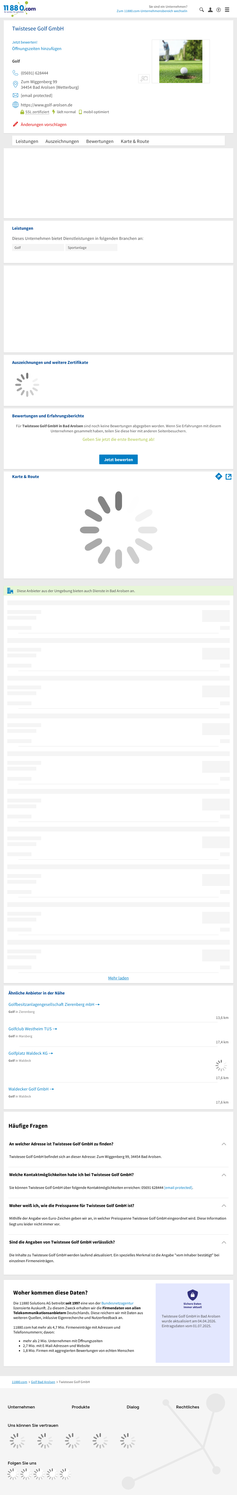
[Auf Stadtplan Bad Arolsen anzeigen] (228, 476)
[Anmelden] (212, 9)
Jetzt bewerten (118, 459)
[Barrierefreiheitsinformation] (220, 9)
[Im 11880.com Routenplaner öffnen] (218, 475)
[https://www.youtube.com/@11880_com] (65, 1474)
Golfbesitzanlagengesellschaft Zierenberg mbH (51, 1004)
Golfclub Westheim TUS (30, 1028)
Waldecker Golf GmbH (28, 1089)
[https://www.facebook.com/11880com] (13, 1474)
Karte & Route (135, 141)
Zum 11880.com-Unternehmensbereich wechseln (152, 11)
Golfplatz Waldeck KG (28, 1053)
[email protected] (178, 1187)
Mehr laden (118, 978)
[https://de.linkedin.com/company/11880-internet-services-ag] (52, 1474)
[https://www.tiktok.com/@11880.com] (39, 1474)
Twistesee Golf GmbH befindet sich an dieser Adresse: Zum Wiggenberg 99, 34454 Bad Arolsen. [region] (85, 1156)
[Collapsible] (224, 1144)
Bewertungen (100, 141)
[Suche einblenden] (203, 9)
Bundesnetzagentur (117, 1303)
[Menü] (229, 9)
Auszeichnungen (62, 141)
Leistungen (27, 141)
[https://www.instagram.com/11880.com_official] (26, 1474)
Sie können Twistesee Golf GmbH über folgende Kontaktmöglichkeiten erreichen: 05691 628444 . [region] (101, 1187)
